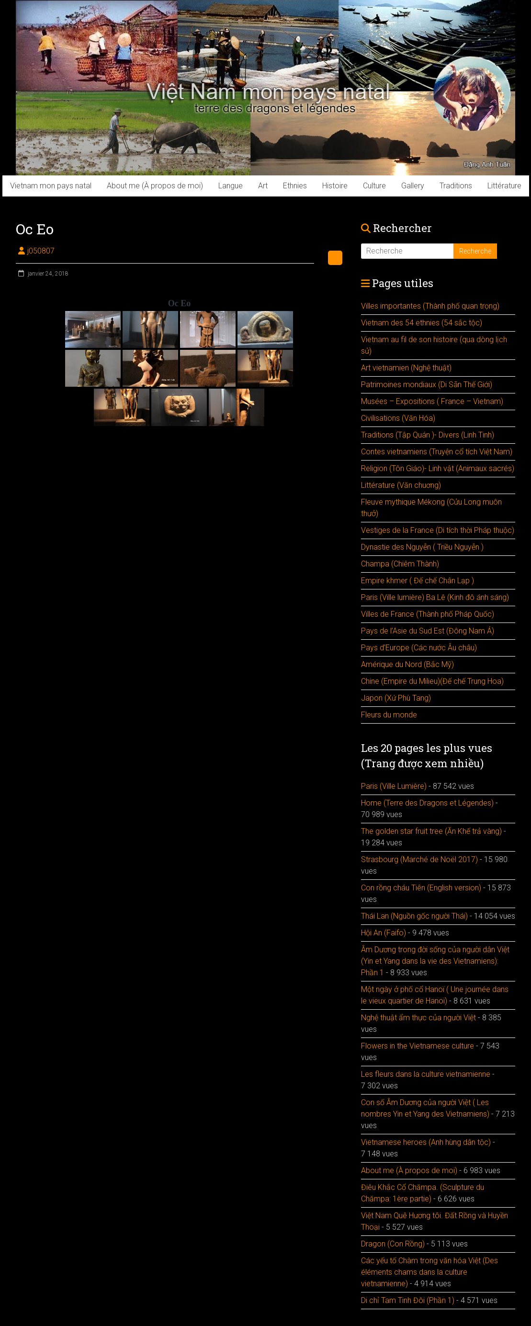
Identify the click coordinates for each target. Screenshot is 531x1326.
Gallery (412, 185)
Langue (230, 185)
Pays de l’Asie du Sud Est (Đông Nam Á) (427, 630)
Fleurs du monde (389, 714)
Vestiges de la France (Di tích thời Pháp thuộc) (437, 530)
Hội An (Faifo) (383, 932)
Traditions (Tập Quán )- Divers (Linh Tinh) (427, 434)
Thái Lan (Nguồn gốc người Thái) (414, 916)
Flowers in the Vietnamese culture (417, 1045)
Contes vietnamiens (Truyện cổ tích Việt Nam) (436, 451)
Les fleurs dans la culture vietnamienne (425, 1074)
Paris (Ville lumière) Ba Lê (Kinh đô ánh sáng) (435, 597)
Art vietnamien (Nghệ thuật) (406, 367)
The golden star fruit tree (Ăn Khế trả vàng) (431, 831)
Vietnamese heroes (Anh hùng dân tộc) (426, 1142)
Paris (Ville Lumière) (394, 786)
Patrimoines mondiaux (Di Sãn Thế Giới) (426, 384)
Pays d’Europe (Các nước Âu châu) (419, 647)
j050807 (41, 250)
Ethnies (295, 185)
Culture (374, 185)
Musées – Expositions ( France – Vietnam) (432, 401)
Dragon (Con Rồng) (393, 1243)
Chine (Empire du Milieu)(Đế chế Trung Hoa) (432, 681)
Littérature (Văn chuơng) (401, 485)
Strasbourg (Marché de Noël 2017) (419, 859)
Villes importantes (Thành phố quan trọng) (430, 306)
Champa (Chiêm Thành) (400, 563)
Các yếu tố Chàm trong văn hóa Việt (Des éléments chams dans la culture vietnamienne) (429, 1272)
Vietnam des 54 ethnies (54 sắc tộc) (421, 322)
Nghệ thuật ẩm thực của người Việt (418, 1017)
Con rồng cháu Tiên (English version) (421, 887)
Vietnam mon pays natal (50, 185)
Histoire (335, 185)
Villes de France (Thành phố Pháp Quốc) (427, 614)
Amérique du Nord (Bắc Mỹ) (407, 664)
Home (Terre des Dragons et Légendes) (427, 802)
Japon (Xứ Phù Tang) (396, 698)
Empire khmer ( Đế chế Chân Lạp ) (417, 580)
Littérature (504, 185)
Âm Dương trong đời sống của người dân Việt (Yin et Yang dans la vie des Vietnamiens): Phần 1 (435, 961)
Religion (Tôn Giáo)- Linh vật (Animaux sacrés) (437, 468)
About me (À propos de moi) (155, 185)
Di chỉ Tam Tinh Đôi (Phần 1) (407, 1300)
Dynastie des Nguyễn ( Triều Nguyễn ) (422, 547)
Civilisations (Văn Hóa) (398, 418)
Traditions (456, 185)
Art (263, 185)
